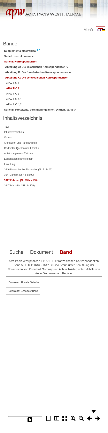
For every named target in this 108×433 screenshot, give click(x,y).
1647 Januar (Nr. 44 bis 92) (19, 174)
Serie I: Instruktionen (18, 56)
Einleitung (9, 164)
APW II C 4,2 (14, 104)
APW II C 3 (12, 93)
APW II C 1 (12, 82)
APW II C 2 (13, 88)
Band (66, 252)
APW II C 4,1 (14, 98)
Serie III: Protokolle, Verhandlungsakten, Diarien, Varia (40, 109)
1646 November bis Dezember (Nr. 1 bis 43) (28, 169)
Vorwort (8, 137)
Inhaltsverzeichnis (14, 132)
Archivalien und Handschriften (20, 142)
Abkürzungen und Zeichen (18, 153)
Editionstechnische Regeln (18, 158)
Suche (16, 252)
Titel (6, 126)
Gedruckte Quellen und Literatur (21, 148)
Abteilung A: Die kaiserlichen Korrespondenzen (36, 66)
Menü (88, 30)
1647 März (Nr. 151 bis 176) (19, 185)
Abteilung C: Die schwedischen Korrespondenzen (36, 77)
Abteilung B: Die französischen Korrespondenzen (38, 72)
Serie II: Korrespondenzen (20, 61)
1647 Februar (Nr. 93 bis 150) (21, 180)
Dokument (41, 252)
